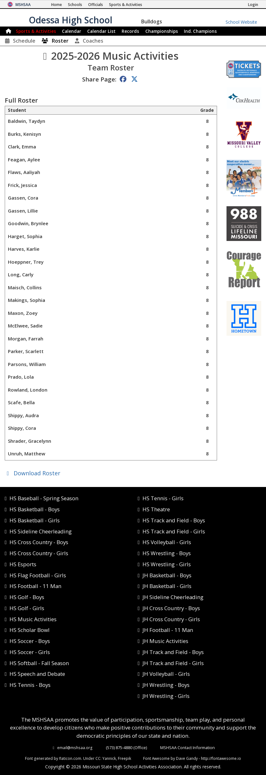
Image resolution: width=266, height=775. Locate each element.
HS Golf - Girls (26, 608)
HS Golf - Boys (26, 597)
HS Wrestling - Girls (166, 564)
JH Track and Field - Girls (173, 663)
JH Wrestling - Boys (166, 684)
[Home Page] (56, 4)
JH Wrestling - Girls (166, 696)
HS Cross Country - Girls (38, 553)
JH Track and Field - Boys (173, 652)
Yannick (109, 758)
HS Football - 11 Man (35, 586)
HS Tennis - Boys (30, 684)
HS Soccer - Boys (29, 641)
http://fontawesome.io (221, 758)
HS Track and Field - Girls (173, 531)
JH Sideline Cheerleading (172, 597)
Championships (161, 31)
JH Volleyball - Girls (166, 673)
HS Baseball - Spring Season (43, 498)
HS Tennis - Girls (163, 498)
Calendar (71, 31)
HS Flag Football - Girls (37, 575)
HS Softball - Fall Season (39, 663)
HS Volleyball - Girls (166, 542)
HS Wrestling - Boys (166, 553)
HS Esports (22, 564)
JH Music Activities (165, 641)
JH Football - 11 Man (167, 630)
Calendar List (101, 31)
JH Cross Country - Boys (171, 608)
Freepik (124, 758)
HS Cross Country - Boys (38, 542)
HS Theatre (156, 509)
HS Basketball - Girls (34, 520)
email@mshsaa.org (75, 747)
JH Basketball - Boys (166, 575)
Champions (200, 31)
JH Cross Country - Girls (171, 619)
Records (130, 31)
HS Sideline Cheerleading (40, 531)
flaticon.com (70, 758)
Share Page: (99, 79)
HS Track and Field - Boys (173, 520)
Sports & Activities (36, 31)
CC (97, 758)
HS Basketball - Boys (34, 509)
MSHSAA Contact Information (187, 747)
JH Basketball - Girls (166, 586)
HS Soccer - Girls (29, 652)
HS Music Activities (33, 619)
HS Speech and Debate (37, 673)
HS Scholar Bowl (29, 630)
